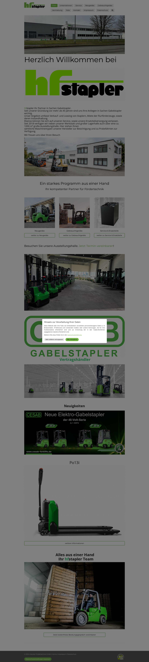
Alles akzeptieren (72, 339)
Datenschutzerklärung (74, 335)
